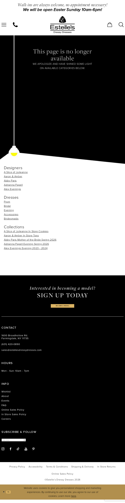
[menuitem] (15, 24)
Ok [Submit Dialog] (12, 495)
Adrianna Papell (13, 185)
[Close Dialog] (5, 495)
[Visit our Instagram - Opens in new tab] (2, 452)
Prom (7, 202)
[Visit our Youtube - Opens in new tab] (26, 452)
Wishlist (6, 393)
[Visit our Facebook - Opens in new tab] (10, 452)
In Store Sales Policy (13, 416)
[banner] (62, 24)
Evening (9, 210)
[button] (109, 24)
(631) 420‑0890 (10, 346)
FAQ (3, 407)
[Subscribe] (37, 442)
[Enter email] (20, 442)
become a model (62, 306)
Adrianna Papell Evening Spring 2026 (26, 244)
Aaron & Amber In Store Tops (21, 235)
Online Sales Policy (12, 412)
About (5, 398)
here (73, 499)
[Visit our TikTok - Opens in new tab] (18, 452)
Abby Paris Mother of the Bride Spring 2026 (30, 240)
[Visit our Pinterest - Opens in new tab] (33, 452)
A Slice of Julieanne (16, 172)
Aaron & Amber (13, 176)
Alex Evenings (12, 189)
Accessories (11, 214)
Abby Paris (10, 180)
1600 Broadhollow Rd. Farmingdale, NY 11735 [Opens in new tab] (15, 339)
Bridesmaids (11, 218)
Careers (6, 421)
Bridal (7, 206)
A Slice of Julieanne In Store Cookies (26, 231)
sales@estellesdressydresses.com (21, 352)
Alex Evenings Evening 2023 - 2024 (26, 248)
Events (5, 402)
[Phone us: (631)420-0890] (15, 24)
